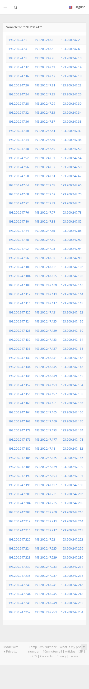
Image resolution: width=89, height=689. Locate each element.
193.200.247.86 (71, 230)
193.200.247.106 (72, 276)
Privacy (61, 656)
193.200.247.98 (71, 258)
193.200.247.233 (46, 566)
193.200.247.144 (19, 367)
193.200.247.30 (71, 103)
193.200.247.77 (45, 212)
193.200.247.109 (46, 285)
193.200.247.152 (19, 385)
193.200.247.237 (46, 575)
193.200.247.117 (46, 303)
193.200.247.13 (45, 67)
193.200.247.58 (71, 167)
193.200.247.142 (72, 358)
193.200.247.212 (19, 521)
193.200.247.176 (19, 439)
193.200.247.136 (19, 348)
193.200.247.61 (45, 176)
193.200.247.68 (18, 194)
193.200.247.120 (19, 312)
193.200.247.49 (45, 149)
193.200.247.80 (18, 221)
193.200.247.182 (72, 448)
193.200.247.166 (72, 412)
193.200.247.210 (72, 512)
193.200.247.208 (19, 512)
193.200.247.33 (45, 112)
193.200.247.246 (72, 594)
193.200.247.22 (71, 85)
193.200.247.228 (19, 557)
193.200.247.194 (72, 476)
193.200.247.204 (19, 503)
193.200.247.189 (46, 467)
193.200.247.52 (18, 158)
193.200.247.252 (19, 612)
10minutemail (52, 651)
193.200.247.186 (72, 458)
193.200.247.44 (18, 140)
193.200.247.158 (72, 394)
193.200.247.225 (46, 548)
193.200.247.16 (18, 76)
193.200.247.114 (72, 294)
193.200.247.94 (71, 248)
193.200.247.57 (45, 167)
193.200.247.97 (45, 258)
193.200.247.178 (72, 439)
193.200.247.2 (70, 40)
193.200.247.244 (19, 594)
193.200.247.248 (19, 603)
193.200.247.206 (72, 503)
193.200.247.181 (46, 448)
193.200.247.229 (46, 557)
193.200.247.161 (46, 403)
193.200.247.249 (46, 603)
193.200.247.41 (45, 131)
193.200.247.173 (46, 430)
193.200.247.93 (45, 248)
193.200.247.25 (45, 94)
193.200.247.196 (19, 485)
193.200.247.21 (45, 85)
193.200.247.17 (45, 76)
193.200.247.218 (72, 530)
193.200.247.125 (46, 321)
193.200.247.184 (19, 458)
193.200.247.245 (46, 594)
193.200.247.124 (19, 321)
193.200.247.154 (72, 385)
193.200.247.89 (45, 239)
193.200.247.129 (46, 330)
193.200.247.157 (46, 394)
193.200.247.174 (72, 430)
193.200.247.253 (46, 612)
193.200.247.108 (19, 285)
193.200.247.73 (45, 203)
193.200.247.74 (71, 203)
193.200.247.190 (72, 467)
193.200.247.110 (72, 285)
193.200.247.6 (70, 49)
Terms (73, 656)
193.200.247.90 (71, 239)
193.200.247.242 (72, 585)
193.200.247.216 (19, 530)
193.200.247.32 (18, 112)
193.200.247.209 (46, 512)
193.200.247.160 (19, 403)
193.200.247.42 (71, 131)
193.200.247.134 (72, 339)
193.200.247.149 (46, 376)
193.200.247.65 (45, 185)
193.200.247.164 (19, 412)
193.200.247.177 (46, 439)
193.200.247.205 (46, 503)
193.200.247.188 (19, 467)
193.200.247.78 (71, 212)
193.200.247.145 (46, 367)
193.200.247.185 (46, 458)
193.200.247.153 (46, 385)
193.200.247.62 (71, 176)
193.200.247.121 (46, 312)
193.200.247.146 (72, 367)
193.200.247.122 (72, 312)
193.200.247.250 (72, 603)
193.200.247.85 (45, 230)
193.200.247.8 (17, 58)
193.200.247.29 (45, 103)
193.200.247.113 (46, 294)
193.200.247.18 (71, 76)
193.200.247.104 (19, 276)
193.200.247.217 (46, 530)
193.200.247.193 (46, 476)
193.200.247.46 (71, 140)
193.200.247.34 (71, 112)
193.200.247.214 (72, 521)
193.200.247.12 (18, 67)
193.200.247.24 (18, 94)
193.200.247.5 (44, 49)
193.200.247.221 (46, 539)
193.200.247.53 (45, 158)
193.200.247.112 (19, 294)
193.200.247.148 (19, 376)
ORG (33, 656)
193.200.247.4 (17, 49)
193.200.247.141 (46, 358)
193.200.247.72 (18, 203)
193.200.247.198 (72, 485)
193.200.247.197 (46, 485)
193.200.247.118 (72, 303)
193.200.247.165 (46, 412)
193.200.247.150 (72, 376)
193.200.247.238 (72, 575)
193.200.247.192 (19, 476)
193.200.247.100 (19, 267)
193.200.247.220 (19, 539)
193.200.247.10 (71, 58)
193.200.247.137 (46, 348)
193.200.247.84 (18, 230)
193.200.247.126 (72, 321)
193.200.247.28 (18, 103)
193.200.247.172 (19, 430)
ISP (81, 651)
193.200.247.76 (18, 212)
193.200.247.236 (19, 575)
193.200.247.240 (19, 585)
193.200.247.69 (45, 194)
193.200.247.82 (71, 221)
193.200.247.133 (46, 339)
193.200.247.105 (46, 276)
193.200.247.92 (18, 248)
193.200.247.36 (18, 121)
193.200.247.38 (71, 121)
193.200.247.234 (72, 566)
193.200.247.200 (19, 494)
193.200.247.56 (18, 167)
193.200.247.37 (45, 121)
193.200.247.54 (71, 158)
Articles (70, 651)
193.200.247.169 (46, 421)
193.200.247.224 (19, 548)
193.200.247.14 (71, 67)
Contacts (46, 656)
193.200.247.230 (72, 557)
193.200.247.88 (18, 239)
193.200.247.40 (18, 131)
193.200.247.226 (72, 548)
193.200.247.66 (71, 185)
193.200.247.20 (18, 85)
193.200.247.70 (71, 194)
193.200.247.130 (72, 330)
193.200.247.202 (72, 494)
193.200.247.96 (18, 258)
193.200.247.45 (45, 140)
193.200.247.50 (71, 149)
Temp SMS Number (42, 647)
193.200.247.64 (18, 185)
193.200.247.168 (19, 421)
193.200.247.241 (46, 585)
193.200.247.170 (72, 421)
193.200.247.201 (46, 494)
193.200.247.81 (45, 221)
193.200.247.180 (19, 448)
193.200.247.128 (19, 330)
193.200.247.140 (19, 358)
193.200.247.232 (19, 566)
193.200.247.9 (44, 58)
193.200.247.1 (44, 40)
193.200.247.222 (72, 539)
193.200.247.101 (46, 267)
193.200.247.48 (18, 149)
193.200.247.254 (72, 612)
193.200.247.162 (72, 403)
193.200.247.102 (72, 267)
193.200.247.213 (46, 521)
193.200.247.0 (17, 40)
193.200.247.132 (19, 339)
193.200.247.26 (71, 94)
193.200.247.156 (19, 394)
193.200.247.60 (18, 176)
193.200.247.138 (72, 348)
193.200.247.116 (19, 303)
